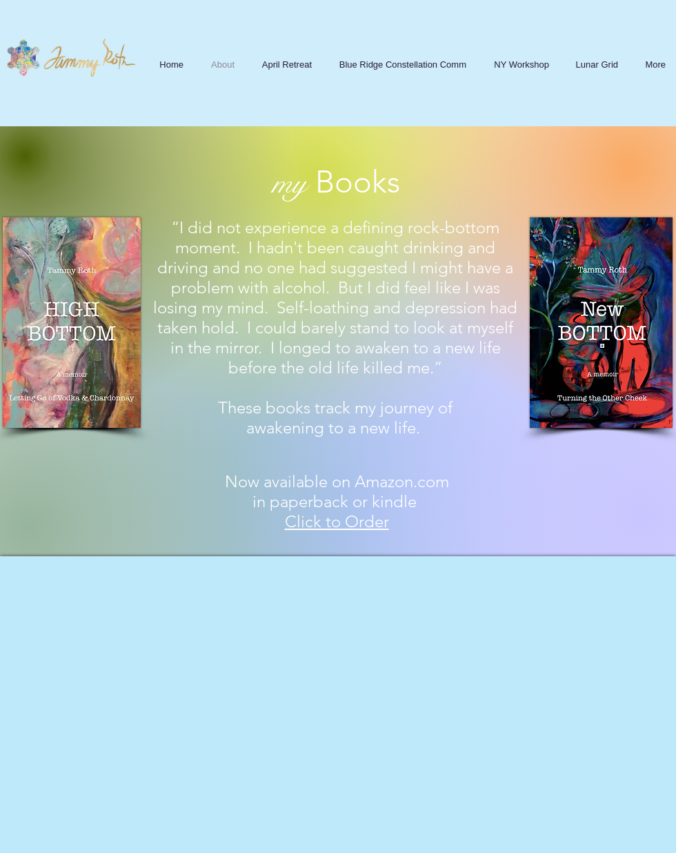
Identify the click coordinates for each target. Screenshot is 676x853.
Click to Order (337, 521)
